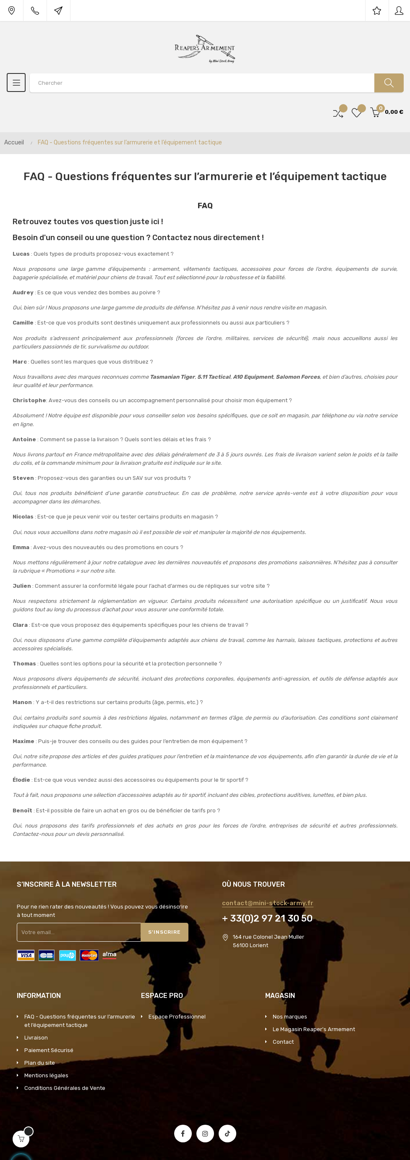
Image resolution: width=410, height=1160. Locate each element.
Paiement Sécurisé (48, 1050)
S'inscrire (164, 932)
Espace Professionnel (177, 1016)
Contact (283, 1042)
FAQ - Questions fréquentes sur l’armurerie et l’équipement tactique (79, 1020)
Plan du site (39, 1063)
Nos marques (290, 1016)
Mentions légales (46, 1075)
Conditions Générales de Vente (64, 1088)
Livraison (36, 1037)
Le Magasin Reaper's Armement (314, 1029)
